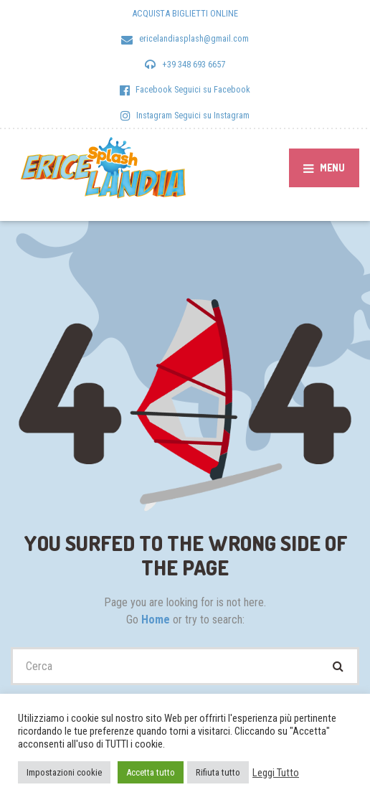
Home (157, 619)
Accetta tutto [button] (150, 772)
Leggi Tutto (275, 772)
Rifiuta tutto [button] (218, 772)
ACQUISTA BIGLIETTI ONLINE (185, 13)
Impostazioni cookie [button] (64, 772)
